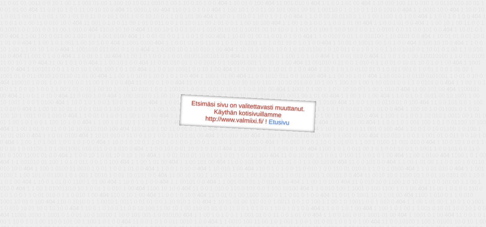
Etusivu (279, 122)
